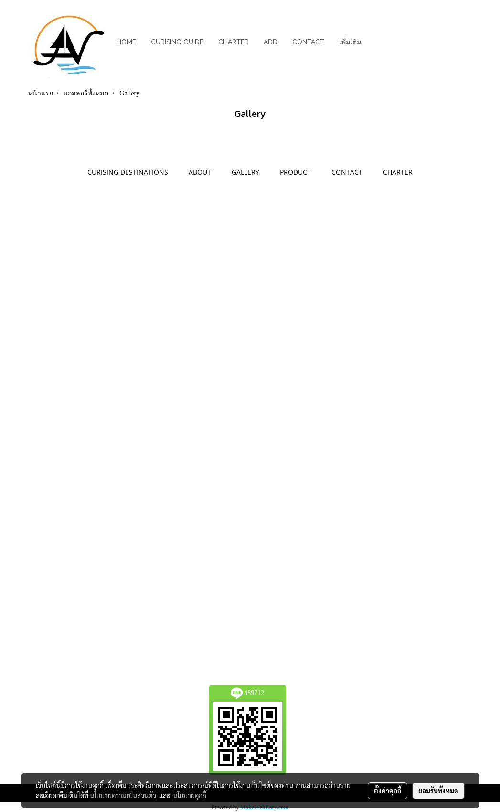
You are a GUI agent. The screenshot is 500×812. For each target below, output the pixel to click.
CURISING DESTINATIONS (127, 172)
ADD (270, 42)
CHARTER (233, 42)
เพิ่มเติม (350, 42)
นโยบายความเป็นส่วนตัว (123, 795)
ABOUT (200, 172)
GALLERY (245, 172)
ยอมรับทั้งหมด (438, 790)
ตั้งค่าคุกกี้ (387, 790)
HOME (126, 42)
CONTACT (308, 42)
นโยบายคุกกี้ (189, 795)
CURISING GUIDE (177, 42)
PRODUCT (295, 172)
